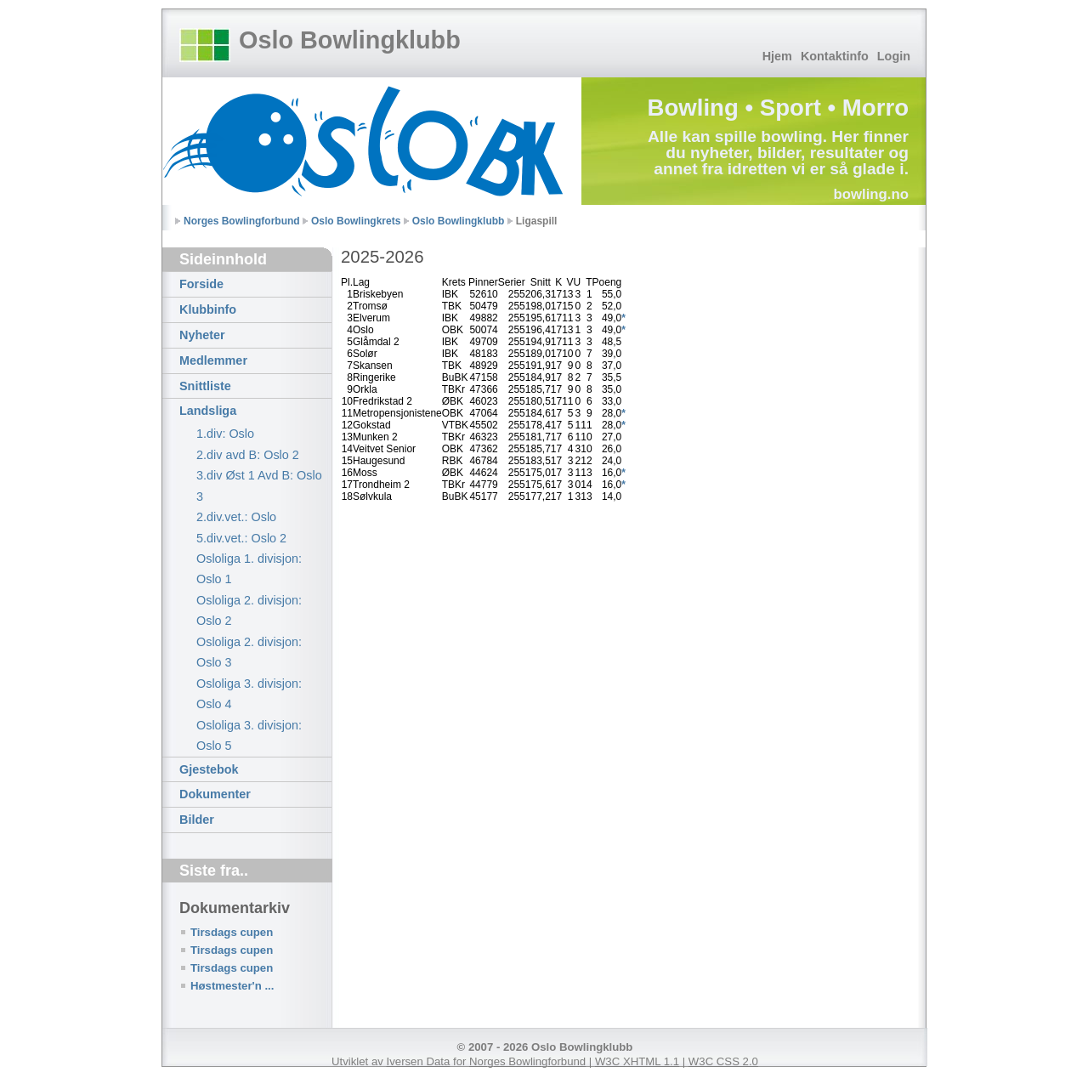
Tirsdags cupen (231, 932)
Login (893, 56)
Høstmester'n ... (232, 985)
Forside (201, 284)
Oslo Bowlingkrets (355, 221)
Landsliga (207, 410)
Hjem (777, 56)
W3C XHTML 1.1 (637, 1061)
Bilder (196, 819)
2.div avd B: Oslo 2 (247, 455)
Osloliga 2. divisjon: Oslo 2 (249, 610)
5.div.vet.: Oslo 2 (241, 538)
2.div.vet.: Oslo (236, 517)
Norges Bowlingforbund (242, 221)
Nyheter (202, 335)
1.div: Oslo (225, 433)
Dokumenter (215, 794)
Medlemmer (213, 360)
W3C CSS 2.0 (723, 1061)
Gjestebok (209, 769)
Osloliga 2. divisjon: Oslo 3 (249, 652)
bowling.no (871, 194)
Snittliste (205, 386)
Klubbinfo (207, 309)
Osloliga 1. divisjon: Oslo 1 (249, 569)
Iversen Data (418, 1061)
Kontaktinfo (835, 56)
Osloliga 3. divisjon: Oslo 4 (249, 694)
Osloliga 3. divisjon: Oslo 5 (249, 735)
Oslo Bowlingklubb (350, 40)
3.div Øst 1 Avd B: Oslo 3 (259, 485)
